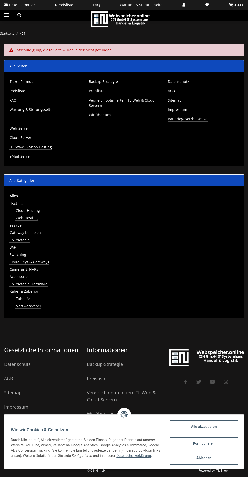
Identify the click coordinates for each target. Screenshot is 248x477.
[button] (183, 4)
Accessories (19, 276)
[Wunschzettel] (207, 4)
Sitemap (175, 100)
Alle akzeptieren (202, 427)
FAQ (96, 4)
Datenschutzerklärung (29, 458)
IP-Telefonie (20, 239)
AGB (171, 90)
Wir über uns (100, 114)
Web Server (19, 128)
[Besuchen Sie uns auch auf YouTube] (212, 382)
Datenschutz (178, 81)
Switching (18, 254)
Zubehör (23, 298)
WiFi (13, 247)
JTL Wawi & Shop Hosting (31, 147)
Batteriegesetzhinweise (187, 118)
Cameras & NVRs (24, 269)
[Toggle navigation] (6, 15)
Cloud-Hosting (28, 210)
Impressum (177, 109)
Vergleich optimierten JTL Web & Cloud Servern (122, 103)
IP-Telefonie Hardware (28, 284)
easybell (17, 225)
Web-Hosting (27, 217)
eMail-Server (20, 156)
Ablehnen (202, 458)
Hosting (16, 203)
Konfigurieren (202, 443)
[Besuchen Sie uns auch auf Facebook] (185, 382)
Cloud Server (20, 137)
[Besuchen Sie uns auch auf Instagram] (226, 382)
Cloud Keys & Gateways (29, 262)
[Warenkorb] (236, 4)
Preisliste (65, 4)
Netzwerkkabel (28, 306)
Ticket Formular (21, 4)
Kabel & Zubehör (24, 291)
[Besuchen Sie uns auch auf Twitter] (199, 382)
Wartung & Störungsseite (141, 4)
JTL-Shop (222, 470)
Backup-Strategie (103, 81)
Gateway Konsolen (25, 232)
